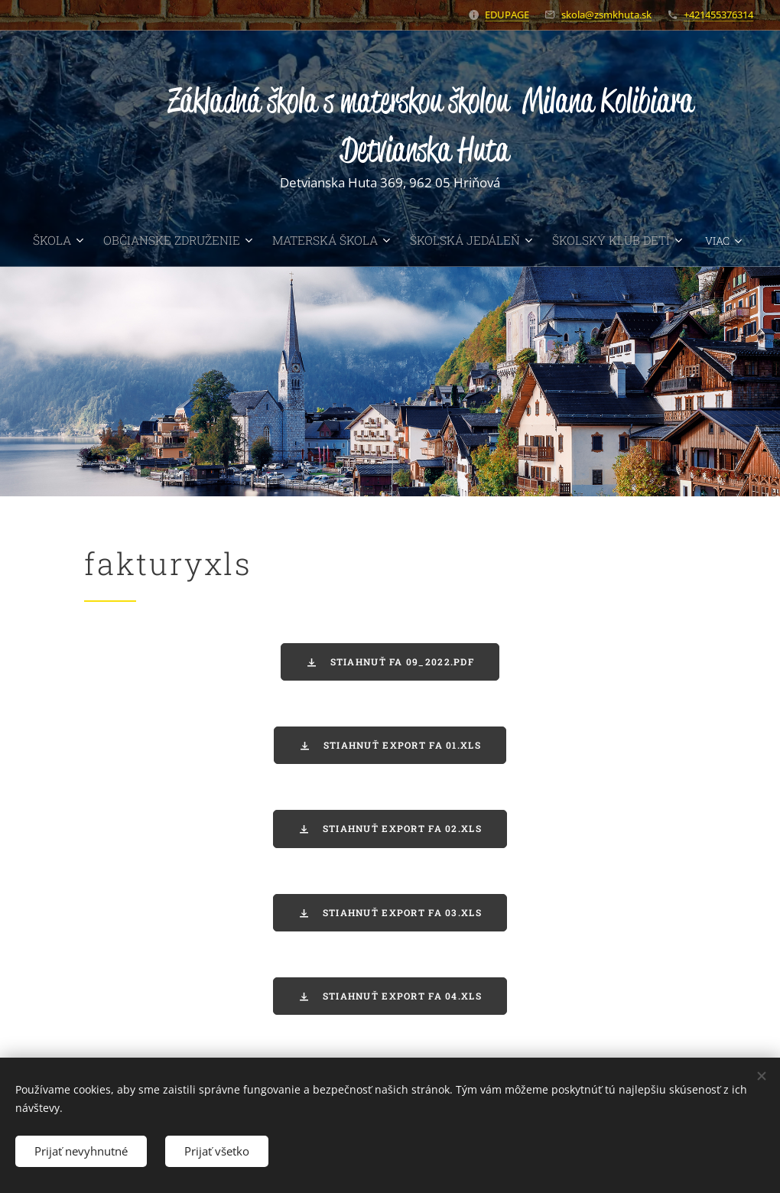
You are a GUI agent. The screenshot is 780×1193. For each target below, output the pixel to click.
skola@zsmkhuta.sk (606, 14)
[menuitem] (87, 240)
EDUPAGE (507, 14)
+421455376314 (718, 14)
